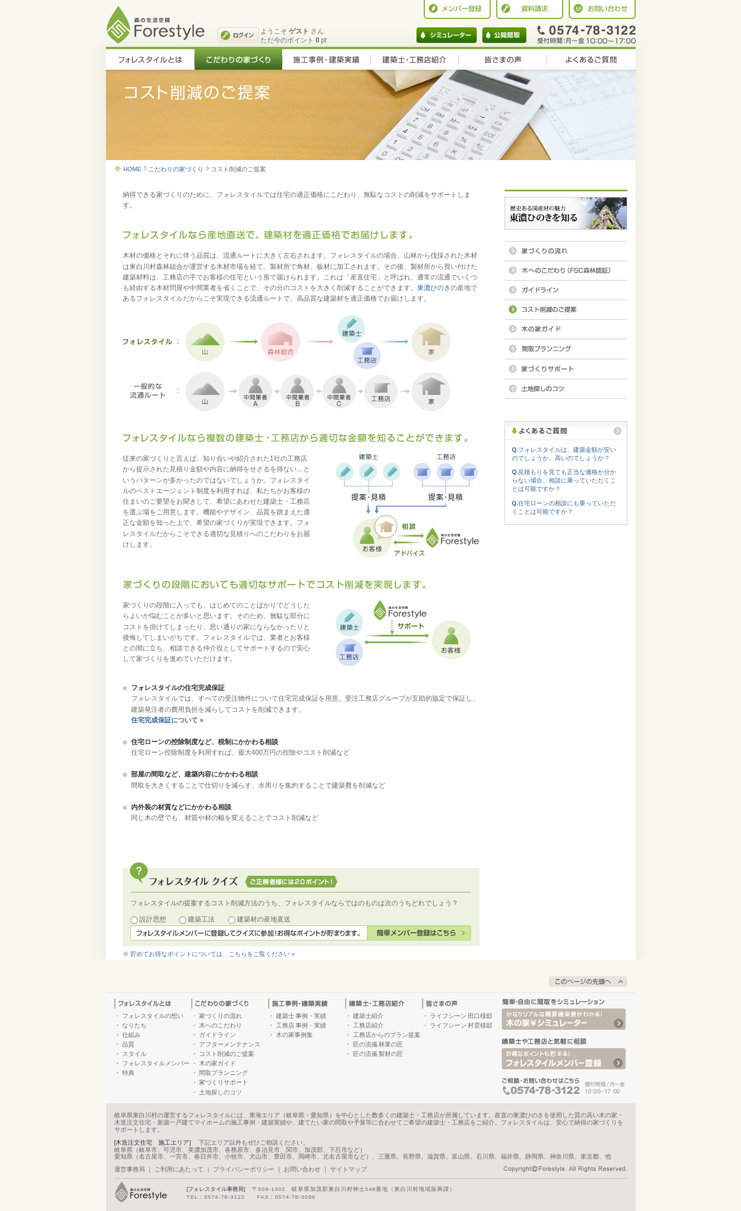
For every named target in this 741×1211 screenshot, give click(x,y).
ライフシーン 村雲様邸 (461, 1025)
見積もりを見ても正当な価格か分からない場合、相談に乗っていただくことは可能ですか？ (564, 480)
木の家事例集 (294, 1034)
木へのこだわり (220, 1025)
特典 (128, 1072)
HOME (132, 169)
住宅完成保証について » (167, 720)
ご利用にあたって (179, 1169)
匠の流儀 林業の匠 (378, 1044)
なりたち (134, 1025)
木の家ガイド (217, 1063)
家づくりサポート (223, 1082)
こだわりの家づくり (176, 169)
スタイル (134, 1053)
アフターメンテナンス (229, 1044)
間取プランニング (223, 1072)
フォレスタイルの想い (152, 1015)
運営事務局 (129, 1169)
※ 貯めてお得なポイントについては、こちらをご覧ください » (209, 954)
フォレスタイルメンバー (156, 1063)
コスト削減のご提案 (226, 1053)
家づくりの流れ (220, 1015)
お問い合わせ (302, 1169)
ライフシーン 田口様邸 (461, 1015)
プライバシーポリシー (243, 1169)
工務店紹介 (368, 1025)
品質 (128, 1044)
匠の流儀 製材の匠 (378, 1053)
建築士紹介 (368, 1015)
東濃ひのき (434, 288)
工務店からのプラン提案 (386, 1034)
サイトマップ (348, 1169)
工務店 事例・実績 (301, 1025)
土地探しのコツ (220, 1092)
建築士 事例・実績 (301, 1015)
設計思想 (152, 919)
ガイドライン (217, 1034)
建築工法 (201, 919)
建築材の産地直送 (263, 919)
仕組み (131, 1034)
